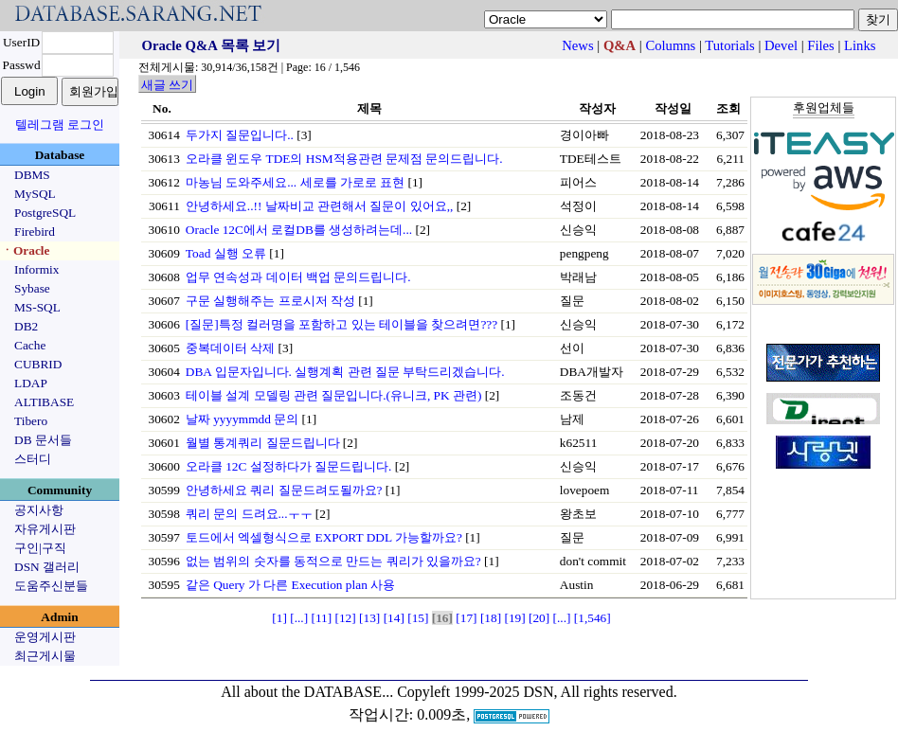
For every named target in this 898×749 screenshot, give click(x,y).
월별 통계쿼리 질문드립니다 (263, 443)
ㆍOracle (25, 250)
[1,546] (592, 618)
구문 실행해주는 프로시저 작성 (270, 301)
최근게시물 (45, 656)
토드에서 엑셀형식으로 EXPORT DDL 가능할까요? (324, 537)
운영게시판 (45, 637)
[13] (369, 618)
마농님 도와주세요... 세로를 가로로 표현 (295, 182)
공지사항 (38, 510)
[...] (299, 618)
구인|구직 (40, 548)
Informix (36, 269)
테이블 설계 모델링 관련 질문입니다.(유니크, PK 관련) (334, 395)
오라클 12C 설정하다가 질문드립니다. (289, 466)
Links (859, 45)
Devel (781, 45)
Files (821, 45)
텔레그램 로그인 (59, 124)
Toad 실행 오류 (226, 253)
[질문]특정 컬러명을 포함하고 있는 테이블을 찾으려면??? (341, 324)
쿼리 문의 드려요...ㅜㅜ (249, 514)
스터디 (32, 459)
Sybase (32, 288)
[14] (394, 618)
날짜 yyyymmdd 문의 (242, 419)
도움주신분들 (51, 586)
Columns (670, 45)
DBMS (32, 175)
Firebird (34, 231)
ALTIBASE (44, 402)
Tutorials (729, 45)
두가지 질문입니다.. (240, 135)
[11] (321, 618)
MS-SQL (37, 307)
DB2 (26, 326)
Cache (29, 345)
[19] (514, 618)
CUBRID (38, 364)
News (577, 45)
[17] (466, 618)
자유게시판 (45, 529)
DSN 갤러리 (47, 567)
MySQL (35, 194)
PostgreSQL (45, 212)
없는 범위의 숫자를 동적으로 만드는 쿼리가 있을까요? (333, 561)
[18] (490, 618)
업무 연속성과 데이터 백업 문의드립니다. (298, 277)
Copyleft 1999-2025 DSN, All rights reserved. (537, 692)
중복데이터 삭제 (230, 348)
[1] (279, 618)
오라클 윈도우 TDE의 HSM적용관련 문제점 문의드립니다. (344, 159)
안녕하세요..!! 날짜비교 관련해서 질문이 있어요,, (320, 206)
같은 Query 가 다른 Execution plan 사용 (290, 585)
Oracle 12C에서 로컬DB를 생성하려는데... (299, 230)
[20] (539, 618)
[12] (345, 618)
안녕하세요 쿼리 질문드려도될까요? (284, 490)
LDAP (30, 383)
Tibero (30, 421)
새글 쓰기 (167, 85)
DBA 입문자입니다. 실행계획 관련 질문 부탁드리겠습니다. (345, 372)
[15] (417, 618)
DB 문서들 (43, 440)
